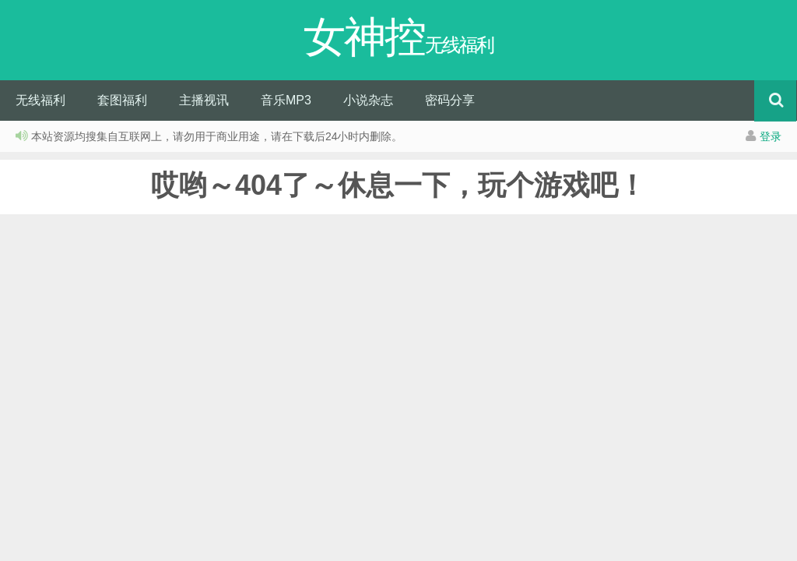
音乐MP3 (286, 100)
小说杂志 (368, 100)
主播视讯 (204, 100)
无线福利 (40, 100)
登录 (770, 136)
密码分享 (450, 100)
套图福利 (122, 100)
